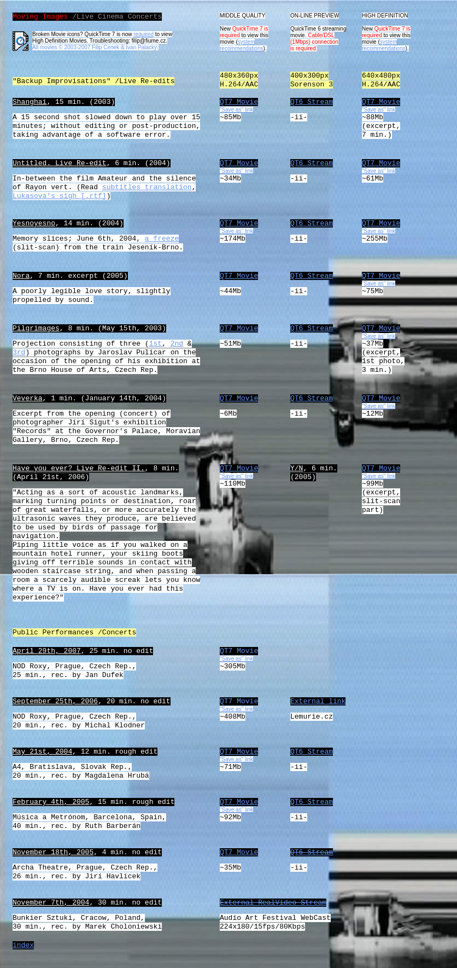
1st (155, 344)
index (23, 945)
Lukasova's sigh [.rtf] (60, 196)
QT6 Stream (311, 102)
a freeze (162, 239)
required (143, 34)
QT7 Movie (239, 102)
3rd (19, 352)
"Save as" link (378, 284)
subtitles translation (147, 187)
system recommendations (241, 45)
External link (317, 701)
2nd (177, 344)
